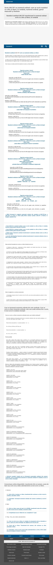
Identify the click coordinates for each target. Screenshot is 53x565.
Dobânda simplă (26, 549)
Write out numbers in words (26, 544)
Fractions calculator (11, 555)
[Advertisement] (26, 35)
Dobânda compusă (11, 549)
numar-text (9, 1)
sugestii (21, 535)
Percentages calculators (11, 547)
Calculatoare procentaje (41, 544)
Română (41, 538)
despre (9, 535)
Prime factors (26, 552)
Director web (11, 560)
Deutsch (26, 538)
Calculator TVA (42, 547)
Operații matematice (11, 558)
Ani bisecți (42, 549)
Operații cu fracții (41, 552)
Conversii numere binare (26, 555)
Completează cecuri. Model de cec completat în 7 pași (22, 512)
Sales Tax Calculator (26, 547)
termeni (32, 535)
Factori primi (11, 552)
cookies (43, 535)
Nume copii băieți (41, 558)
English (11, 538)
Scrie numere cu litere (11, 544)
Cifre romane (41, 555)
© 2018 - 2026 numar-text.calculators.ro (26, 541)
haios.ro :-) (26, 558)
